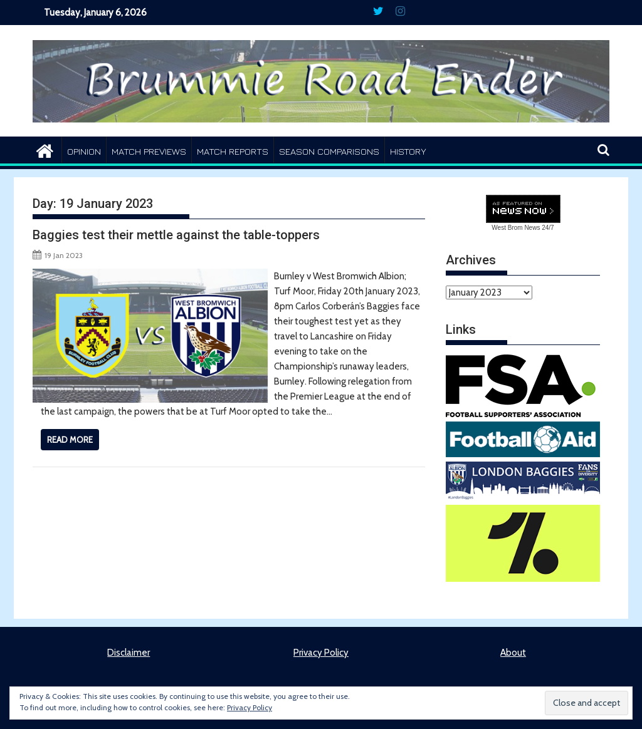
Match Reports (232, 151)
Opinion (84, 151)
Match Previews (149, 151)
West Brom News (516, 227)
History (408, 151)
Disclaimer (128, 652)
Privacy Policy (321, 652)
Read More (70, 440)
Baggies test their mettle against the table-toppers (176, 234)
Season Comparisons (329, 151)
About (513, 652)
